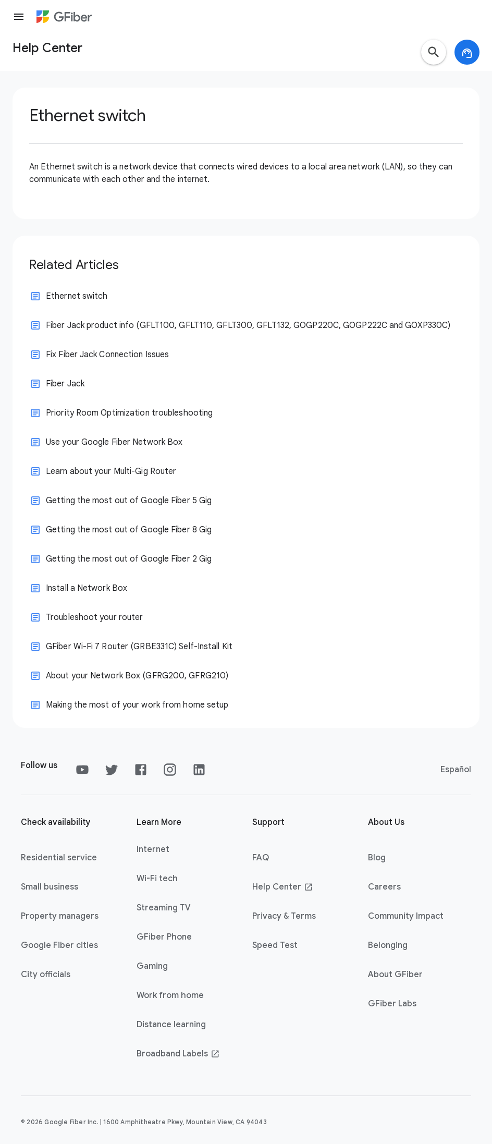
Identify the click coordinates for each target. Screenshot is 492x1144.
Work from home (170, 995)
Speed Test (275, 945)
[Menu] (19, 16)
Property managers (60, 916)
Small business (49, 887)
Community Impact (406, 916)
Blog (377, 858)
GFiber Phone (164, 937)
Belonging (388, 945)
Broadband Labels (178, 1054)
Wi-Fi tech (157, 878)
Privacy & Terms (284, 916)
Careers (384, 887)
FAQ (260, 858)
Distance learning (171, 1024)
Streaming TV (164, 908)
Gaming (152, 966)
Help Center (282, 887)
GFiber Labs (392, 1004)
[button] (433, 52)
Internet (153, 849)
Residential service (59, 858)
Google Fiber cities (59, 945)
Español (455, 769)
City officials (45, 974)
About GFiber (395, 974)
